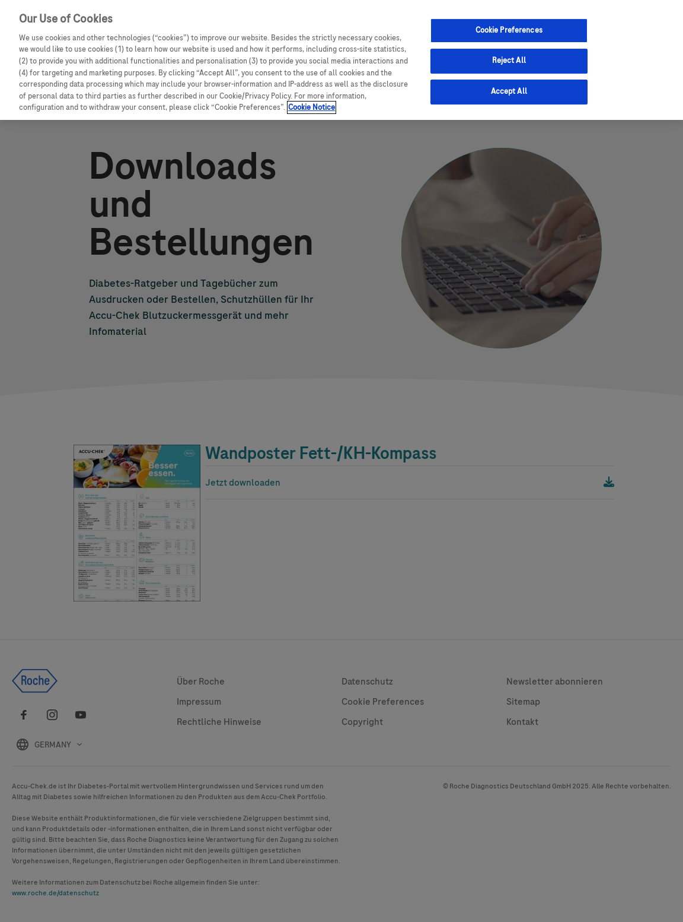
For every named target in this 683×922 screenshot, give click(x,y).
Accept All (509, 91)
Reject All (509, 60)
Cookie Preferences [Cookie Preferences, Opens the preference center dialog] (508, 30)
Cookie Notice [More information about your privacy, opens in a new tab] (311, 107)
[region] (341, 60)
